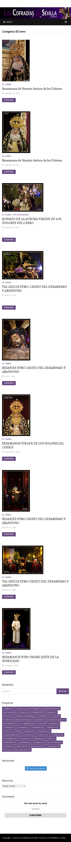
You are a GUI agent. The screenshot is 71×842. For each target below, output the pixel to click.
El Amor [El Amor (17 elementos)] (24, 712)
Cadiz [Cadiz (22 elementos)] (20, 708)
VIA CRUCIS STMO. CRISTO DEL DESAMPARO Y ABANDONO (34, 289)
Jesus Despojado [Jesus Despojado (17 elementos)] (10, 723)
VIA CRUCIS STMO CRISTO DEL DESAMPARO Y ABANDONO (35, 583)
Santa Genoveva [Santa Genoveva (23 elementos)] (37, 746)
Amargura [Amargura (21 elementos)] (8, 708)
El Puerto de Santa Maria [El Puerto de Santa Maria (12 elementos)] (25, 716)
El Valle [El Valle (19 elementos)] (7, 720)
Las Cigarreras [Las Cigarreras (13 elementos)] (43, 731)
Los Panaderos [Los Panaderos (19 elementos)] (10, 739)
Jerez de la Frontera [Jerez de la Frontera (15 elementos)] (57, 720)
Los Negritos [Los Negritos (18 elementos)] (57, 735)
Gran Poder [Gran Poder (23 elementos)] (40, 720)
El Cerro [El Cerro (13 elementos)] (7, 716)
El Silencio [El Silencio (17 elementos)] (43, 716)
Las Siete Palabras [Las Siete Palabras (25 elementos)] (11, 735)
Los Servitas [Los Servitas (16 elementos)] (25, 739)
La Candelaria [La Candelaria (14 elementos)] (27, 723)
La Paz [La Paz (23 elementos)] (17, 731)
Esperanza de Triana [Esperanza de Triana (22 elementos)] (23, 720)
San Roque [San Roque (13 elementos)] (8, 746)
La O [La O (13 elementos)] (6, 731)
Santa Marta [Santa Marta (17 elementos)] (53, 746)
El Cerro (6, 84)
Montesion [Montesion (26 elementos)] (39, 739)
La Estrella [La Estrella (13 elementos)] (53, 723)
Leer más (10, 100)
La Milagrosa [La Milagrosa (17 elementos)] (52, 727)
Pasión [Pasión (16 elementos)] (51, 739)
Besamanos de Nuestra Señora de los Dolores (32, 88)
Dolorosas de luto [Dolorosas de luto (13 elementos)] (51, 708)
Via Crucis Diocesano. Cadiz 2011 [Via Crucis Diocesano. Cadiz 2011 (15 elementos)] (16, 750)
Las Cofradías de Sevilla (28, 838)
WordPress (55, 838)
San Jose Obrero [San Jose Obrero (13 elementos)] (54, 742)
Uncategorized (21, 215)
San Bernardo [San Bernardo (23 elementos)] (9, 742)
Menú (7, 22)
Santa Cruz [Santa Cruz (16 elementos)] (22, 746)
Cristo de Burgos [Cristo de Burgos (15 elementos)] (33, 708)
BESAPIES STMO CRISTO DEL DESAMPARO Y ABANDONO (34, 370)
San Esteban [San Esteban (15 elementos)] (24, 742)
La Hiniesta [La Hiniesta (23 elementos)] (9, 727)
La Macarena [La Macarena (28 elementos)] (37, 727)
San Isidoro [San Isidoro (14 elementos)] (38, 742)
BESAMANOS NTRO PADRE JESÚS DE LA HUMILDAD (30, 659)
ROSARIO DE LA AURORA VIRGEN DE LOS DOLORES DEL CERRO (31, 221)
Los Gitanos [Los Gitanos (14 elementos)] (28, 735)
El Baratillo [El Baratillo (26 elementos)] (37, 712)
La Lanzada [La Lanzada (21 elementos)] (23, 727)
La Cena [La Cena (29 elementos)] (40, 723)
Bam (63, 838)
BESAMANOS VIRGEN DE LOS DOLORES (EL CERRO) (33, 445)
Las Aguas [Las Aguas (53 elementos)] (28, 731)
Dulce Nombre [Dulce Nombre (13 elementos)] (10, 712)
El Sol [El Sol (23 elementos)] (56, 716)
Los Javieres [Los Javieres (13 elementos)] (42, 735)
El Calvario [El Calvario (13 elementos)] (51, 712)
